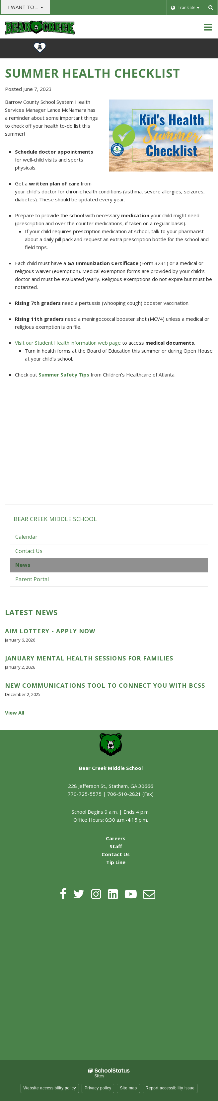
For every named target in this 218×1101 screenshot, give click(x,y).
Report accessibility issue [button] (170, 1088)
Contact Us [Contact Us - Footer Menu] (116, 854)
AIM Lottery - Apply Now (50, 631)
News (22, 565)
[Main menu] (208, 26)
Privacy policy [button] (98, 1088)
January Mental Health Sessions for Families (89, 658)
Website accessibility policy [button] (50, 1088)
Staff (115, 846)
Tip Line (115, 862)
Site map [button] (128, 1088)
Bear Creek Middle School (55, 519)
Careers (115, 838)
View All (14, 712)
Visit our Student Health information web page (68, 342)
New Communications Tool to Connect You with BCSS (105, 685)
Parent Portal (42, 580)
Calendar (26, 536)
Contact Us (28, 551)
